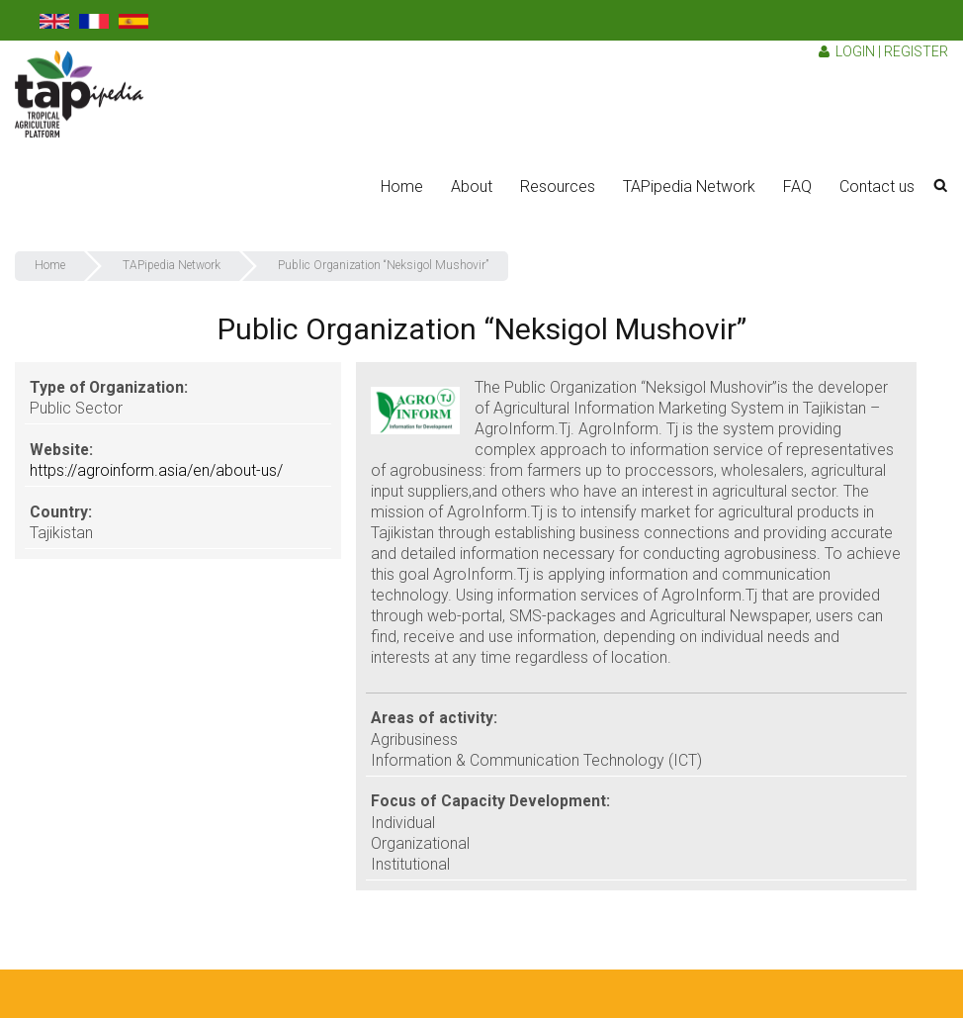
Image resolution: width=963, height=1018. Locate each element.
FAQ (797, 186)
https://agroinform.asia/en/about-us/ (156, 470)
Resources (557, 186)
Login (855, 51)
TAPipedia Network (689, 186)
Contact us (877, 186)
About (471, 186)
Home (402, 186)
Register (916, 51)
